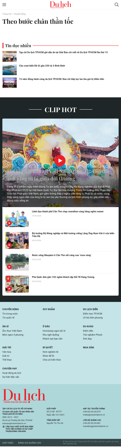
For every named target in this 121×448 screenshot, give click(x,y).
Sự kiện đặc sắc (11, 378)
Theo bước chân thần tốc (39, 21)
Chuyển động (21, 14)
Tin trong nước (10, 313)
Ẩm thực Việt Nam (12, 331)
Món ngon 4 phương (13, 335)
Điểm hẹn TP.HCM (93, 313)
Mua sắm (89, 348)
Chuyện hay (10, 369)
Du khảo (88, 326)
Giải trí (7, 348)
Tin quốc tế (8, 317)
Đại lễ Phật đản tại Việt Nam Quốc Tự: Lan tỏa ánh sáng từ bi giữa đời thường (57, 174)
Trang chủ (7, 14)
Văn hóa (7, 352)
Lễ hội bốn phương (93, 317)
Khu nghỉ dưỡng (51, 335)
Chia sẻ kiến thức (52, 360)
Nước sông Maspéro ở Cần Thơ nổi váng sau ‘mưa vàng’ (63, 255)
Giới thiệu (7, 444)
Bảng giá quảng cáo (29, 444)
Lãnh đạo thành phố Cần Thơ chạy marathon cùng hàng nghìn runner (71, 211)
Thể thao (7, 360)
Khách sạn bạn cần (53, 339)
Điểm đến (88, 331)
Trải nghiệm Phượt (93, 335)
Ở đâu (46, 326)
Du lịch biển (91, 309)
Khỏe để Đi (49, 356)
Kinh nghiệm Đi (51, 352)
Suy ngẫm (49, 309)
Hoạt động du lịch (12, 374)
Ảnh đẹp (87, 339)
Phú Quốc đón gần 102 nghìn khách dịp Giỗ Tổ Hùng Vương (65, 277)
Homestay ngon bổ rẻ (54, 331)
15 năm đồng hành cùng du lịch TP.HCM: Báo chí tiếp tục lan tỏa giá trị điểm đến (61, 79)
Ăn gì (5, 326)
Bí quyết (48, 348)
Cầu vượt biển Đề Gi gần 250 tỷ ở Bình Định (42, 65)
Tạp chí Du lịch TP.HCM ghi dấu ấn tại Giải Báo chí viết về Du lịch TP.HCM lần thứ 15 (63, 52)
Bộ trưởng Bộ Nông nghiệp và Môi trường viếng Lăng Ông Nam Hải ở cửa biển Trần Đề (73, 235)
